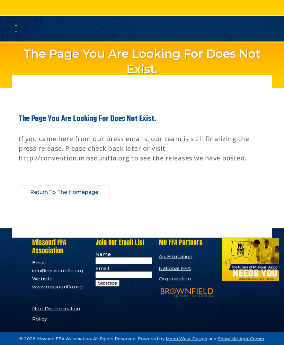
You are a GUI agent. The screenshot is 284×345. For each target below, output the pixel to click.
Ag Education (175, 256)
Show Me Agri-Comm (241, 338)
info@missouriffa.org (58, 271)
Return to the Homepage (64, 192)
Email (102, 268)
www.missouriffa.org (57, 287)
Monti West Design (186, 338)
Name (103, 254)
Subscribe (107, 283)
